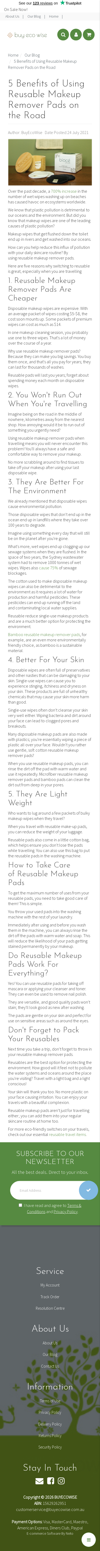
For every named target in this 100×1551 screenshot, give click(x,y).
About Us (12, 16)
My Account (50, 1285)
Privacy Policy (66, 1211)
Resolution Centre (50, 1308)
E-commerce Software (44, 1533)
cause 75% (48, 567)
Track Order (50, 1296)
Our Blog (34, 16)
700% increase (64, 191)
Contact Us (50, 1366)
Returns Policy (50, 1435)
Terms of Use (50, 1400)
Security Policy (50, 1447)
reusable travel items (67, 1134)
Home (54, 16)
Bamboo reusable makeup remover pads (44, 634)
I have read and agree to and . (50, 1208)
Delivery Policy (50, 1424)
